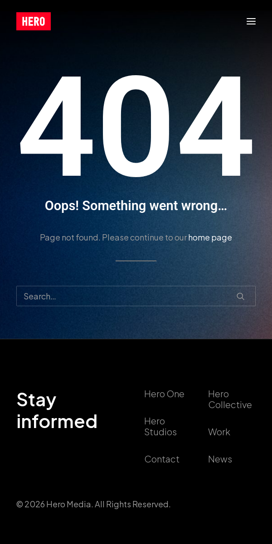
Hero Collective (230, 399)
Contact (162, 458)
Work (219, 431)
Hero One (164, 393)
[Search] (136, 296)
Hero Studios (160, 426)
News (220, 458)
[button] (251, 21)
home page (210, 237)
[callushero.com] (33, 21)
